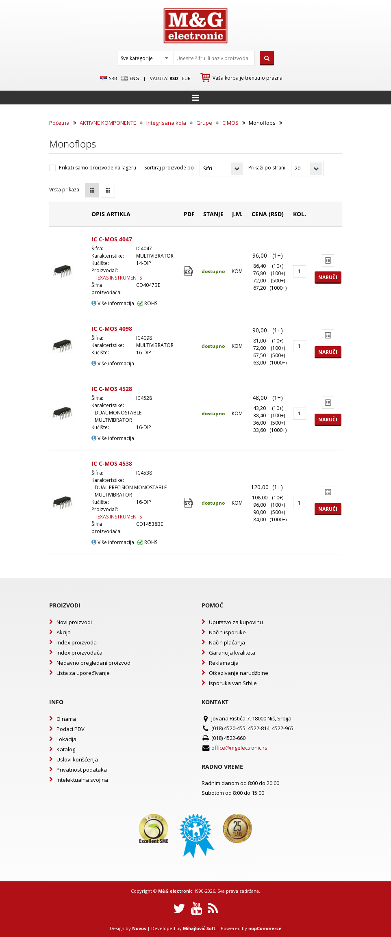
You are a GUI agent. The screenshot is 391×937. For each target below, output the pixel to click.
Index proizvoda (76, 642)
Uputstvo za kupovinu (236, 622)
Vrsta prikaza (64, 189)
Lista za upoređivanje (83, 673)
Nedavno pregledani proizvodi (94, 662)
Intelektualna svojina (82, 779)
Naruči (327, 277)
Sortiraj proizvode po (169, 167)
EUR (186, 78)
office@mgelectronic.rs (239, 747)
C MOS (230, 122)
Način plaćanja (227, 642)
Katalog (65, 749)
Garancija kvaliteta (232, 652)
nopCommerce (265, 928)
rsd (173, 78)
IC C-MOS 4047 (111, 239)
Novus (139, 928)
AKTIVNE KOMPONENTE (108, 122)
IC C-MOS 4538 (111, 463)
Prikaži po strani (266, 167)
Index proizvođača (79, 652)
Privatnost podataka (81, 769)
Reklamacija (224, 662)
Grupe (204, 122)
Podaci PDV (70, 729)
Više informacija (112, 303)
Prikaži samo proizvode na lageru (97, 167)
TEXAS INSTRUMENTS (118, 277)
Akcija (63, 632)
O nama (66, 718)
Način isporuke (227, 632)
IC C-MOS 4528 (111, 389)
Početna (59, 122)
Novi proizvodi (74, 622)
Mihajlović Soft (199, 928)
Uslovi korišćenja (77, 759)
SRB (108, 78)
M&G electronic (175, 891)
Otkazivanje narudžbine (238, 673)
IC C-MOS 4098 (111, 328)
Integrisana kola (166, 122)
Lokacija (66, 739)
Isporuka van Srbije (233, 683)
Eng (130, 78)
